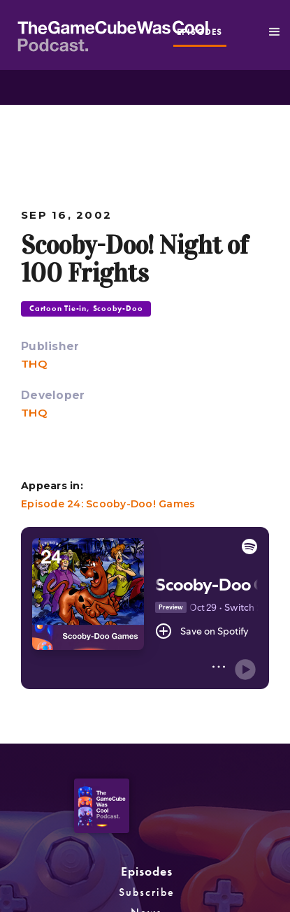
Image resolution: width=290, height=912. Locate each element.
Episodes (147, 871)
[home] (153, 34)
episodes (200, 32)
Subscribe (147, 892)
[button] (274, 32)
